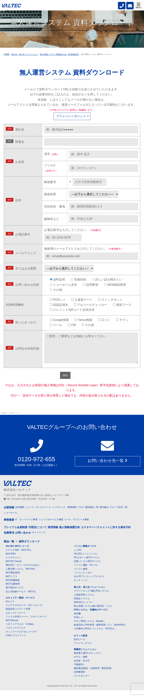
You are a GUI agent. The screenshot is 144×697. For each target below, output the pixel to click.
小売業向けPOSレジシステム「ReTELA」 (95, 635)
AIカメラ (10, 608)
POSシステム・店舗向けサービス (91, 616)
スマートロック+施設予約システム (91, 597)
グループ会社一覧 (119, 514)
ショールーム (10, 519)
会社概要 (19, 514)
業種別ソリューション (85, 656)
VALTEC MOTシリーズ (17, 553)
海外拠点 (104, 514)
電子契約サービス (15, 594)
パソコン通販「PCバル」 (87, 572)
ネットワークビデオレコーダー (21, 638)
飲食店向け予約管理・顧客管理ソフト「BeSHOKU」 (100, 631)
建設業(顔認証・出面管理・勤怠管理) (92, 675)
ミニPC (78, 556)
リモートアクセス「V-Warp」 (21, 630)
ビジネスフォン (13, 564)
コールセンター (82, 682)
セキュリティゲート (16, 619)
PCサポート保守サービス (87, 564)
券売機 (77, 620)
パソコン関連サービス (85, 553)
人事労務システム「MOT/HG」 (21, 575)
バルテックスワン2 (15, 634)
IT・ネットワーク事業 (26, 526)
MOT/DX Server (14, 568)
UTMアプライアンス (16, 642)
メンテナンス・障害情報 (64, 514)
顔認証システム (82, 605)
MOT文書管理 (13, 590)
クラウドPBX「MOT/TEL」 (19, 556)
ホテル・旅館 (80, 663)
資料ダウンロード (29, 548)
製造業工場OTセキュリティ (88, 659)
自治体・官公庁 (82, 667)
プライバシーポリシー (71, 116)
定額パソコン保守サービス (87, 568)
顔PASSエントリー (83, 609)
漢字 (51, 154)
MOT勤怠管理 (13, 579)
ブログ (80, 514)
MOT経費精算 (13, 587)
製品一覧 (9, 548)
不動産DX (79, 671)
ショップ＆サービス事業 (50, 526)
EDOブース (80, 646)
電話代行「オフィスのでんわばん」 (24, 572)
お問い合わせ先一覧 (107, 467)
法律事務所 (79, 678)
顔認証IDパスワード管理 (18, 616)
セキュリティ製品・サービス (20, 604)
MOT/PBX (11, 560)
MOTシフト (11, 583)
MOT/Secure (12, 627)
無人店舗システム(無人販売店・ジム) (92, 612)
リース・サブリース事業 (76, 526)
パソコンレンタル (83, 579)
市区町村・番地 (54, 206)
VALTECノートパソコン (86, 560)
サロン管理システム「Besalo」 (90, 627)
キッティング (80, 587)
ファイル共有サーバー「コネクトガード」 (27, 623)
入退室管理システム (84, 601)
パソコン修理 (80, 575)
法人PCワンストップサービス (89, 583)
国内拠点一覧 (92, 514)
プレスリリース (43, 514)
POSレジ (78, 624)
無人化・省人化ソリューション (89, 593)
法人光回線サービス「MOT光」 (22, 598)
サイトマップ (38, 539)
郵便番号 (50, 182)
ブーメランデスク (83, 650)
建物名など (51, 218)
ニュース (29, 514)
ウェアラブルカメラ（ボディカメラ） (25, 612)
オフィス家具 (80, 642)
